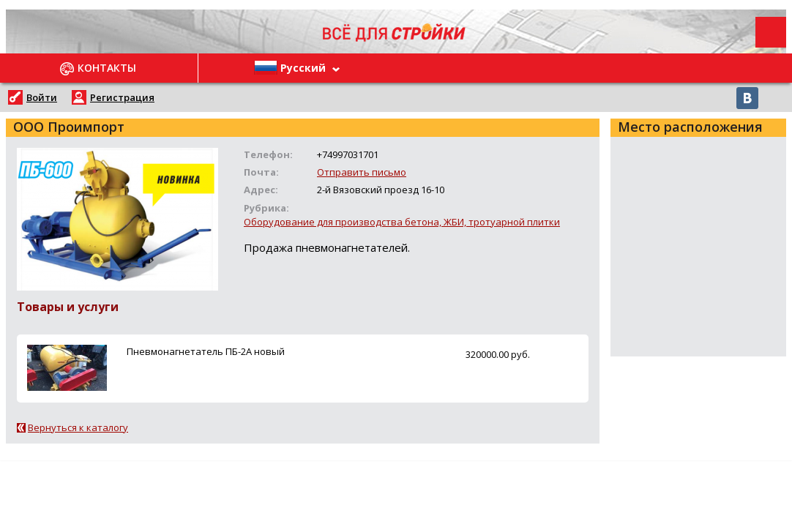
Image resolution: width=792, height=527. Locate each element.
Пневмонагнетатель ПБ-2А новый (206, 351)
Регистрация (122, 97)
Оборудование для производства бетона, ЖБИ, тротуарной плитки (402, 221)
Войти (41, 97)
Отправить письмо (361, 172)
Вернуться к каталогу (78, 427)
